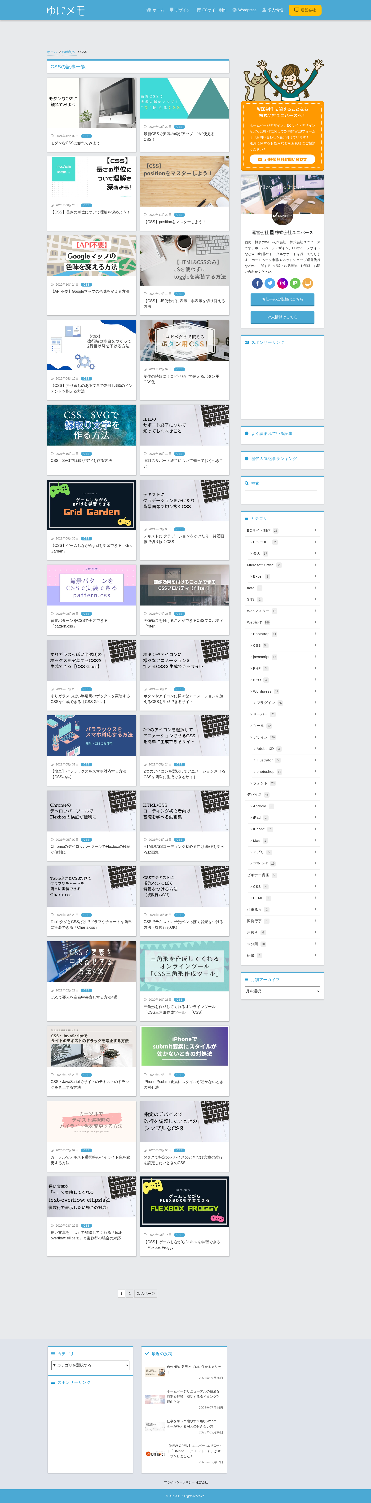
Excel (285, 576)
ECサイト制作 (211, 10)
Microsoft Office (282, 565)
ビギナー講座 (282, 875)
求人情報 (272, 10)
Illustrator (287, 760)
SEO (285, 680)
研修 (282, 956)
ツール (285, 726)
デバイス (282, 795)
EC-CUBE (285, 542)
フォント (285, 783)
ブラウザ (285, 864)
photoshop (287, 772)
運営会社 (305, 10)
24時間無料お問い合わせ (282, 159)
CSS (285, 646)
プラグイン (287, 703)
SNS (282, 599)
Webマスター (282, 611)
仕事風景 (282, 910)
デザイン (180, 10)
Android (285, 806)
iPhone (285, 829)
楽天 (285, 554)
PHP (285, 669)
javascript (285, 657)
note (282, 588)
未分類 (282, 944)
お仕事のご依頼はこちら (282, 299)
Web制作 (68, 52)
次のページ (146, 1293)
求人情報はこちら (282, 317)
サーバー (285, 714)
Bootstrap (285, 634)
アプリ (285, 852)
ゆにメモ (174, 1496)
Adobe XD (287, 749)
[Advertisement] (133, 1271)
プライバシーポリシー (179, 1482)
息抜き (282, 933)
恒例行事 (282, 921)
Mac (285, 841)
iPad (285, 818)
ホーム (155, 10)
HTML (285, 898)
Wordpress (244, 10)
